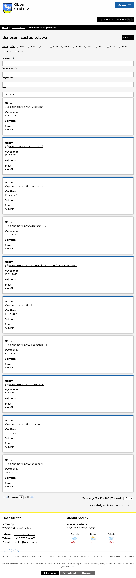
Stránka (13, 497)
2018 (55, 46)
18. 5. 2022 (11, 155)
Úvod (5, 27)
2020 (78, 46)
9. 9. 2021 (10, 393)
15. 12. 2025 (11, 314)
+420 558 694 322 (24, 534)
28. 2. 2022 (11, 234)
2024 (124, 46)
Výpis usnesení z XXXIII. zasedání (27, 106)
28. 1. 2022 (11, 472)
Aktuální (10, 129)
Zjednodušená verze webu (115, 19)
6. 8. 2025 (10, 432)
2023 (112, 46)
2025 (9, 51)
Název (7, 58)
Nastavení (87, 573)
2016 (32, 46)
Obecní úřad (18, 27)
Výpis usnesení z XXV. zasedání (26, 424)
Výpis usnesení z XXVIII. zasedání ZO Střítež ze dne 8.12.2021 (43, 265)
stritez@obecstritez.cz (27, 542)
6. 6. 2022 (10, 115)
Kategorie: (8, 46)
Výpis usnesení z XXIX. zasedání (26, 463)
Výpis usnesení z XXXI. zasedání (26, 186)
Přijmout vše (50, 573)
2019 (66, 46)
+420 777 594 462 (24, 538)
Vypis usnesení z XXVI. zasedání (26, 384)
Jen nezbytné (69, 573)
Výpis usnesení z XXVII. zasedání (26, 344)
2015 (21, 46)
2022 (100, 46)
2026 (20, 51)
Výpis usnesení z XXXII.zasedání (26, 146)
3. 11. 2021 (10, 353)
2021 (89, 46)
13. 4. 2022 (11, 195)
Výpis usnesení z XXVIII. (21, 305)
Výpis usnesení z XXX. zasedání (26, 225)
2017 (44, 46)
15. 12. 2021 (11, 274)
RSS (127, 37)
